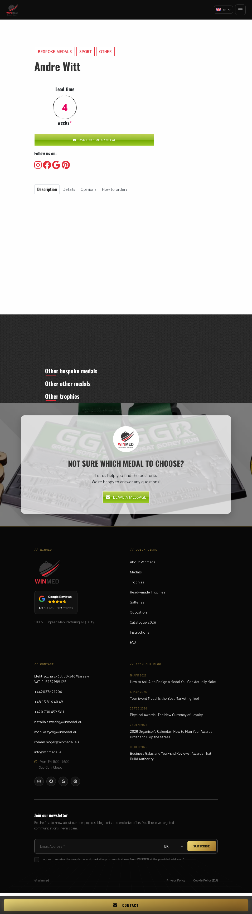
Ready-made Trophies (147, 594)
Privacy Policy (176, 882)
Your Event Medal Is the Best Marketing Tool (164, 700)
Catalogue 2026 (143, 624)
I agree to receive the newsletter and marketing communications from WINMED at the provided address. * (113, 861)
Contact (126, 905)
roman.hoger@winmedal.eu (56, 744)
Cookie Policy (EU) (205, 882)
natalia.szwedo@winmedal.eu (58, 724)
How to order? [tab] (115, 189)
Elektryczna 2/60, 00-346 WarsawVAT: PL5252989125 (61, 681)
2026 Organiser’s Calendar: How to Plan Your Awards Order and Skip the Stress (171, 736)
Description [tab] (47, 189)
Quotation (138, 614)
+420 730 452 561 (49, 714)
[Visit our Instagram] (38, 165)
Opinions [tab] (88, 189)
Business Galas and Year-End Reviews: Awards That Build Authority (170, 759)
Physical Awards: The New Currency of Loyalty (166, 717)
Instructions (139, 634)
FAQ (133, 644)
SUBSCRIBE (201, 849)
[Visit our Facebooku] (47, 165)
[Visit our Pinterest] (66, 165)
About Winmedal (143, 564)
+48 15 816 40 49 (48, 704)
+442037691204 (48, 694)
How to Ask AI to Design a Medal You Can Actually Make (173, 684)
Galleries (137, 604)
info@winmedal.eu (49, 754)
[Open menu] (240, 9)
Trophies (137, 584)
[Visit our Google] (56, 165)
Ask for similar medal (94, 140)
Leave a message (126, 499)
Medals (136, 574)
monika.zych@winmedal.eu (55, 734)
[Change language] (223, 9)
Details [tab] (68, 189)
